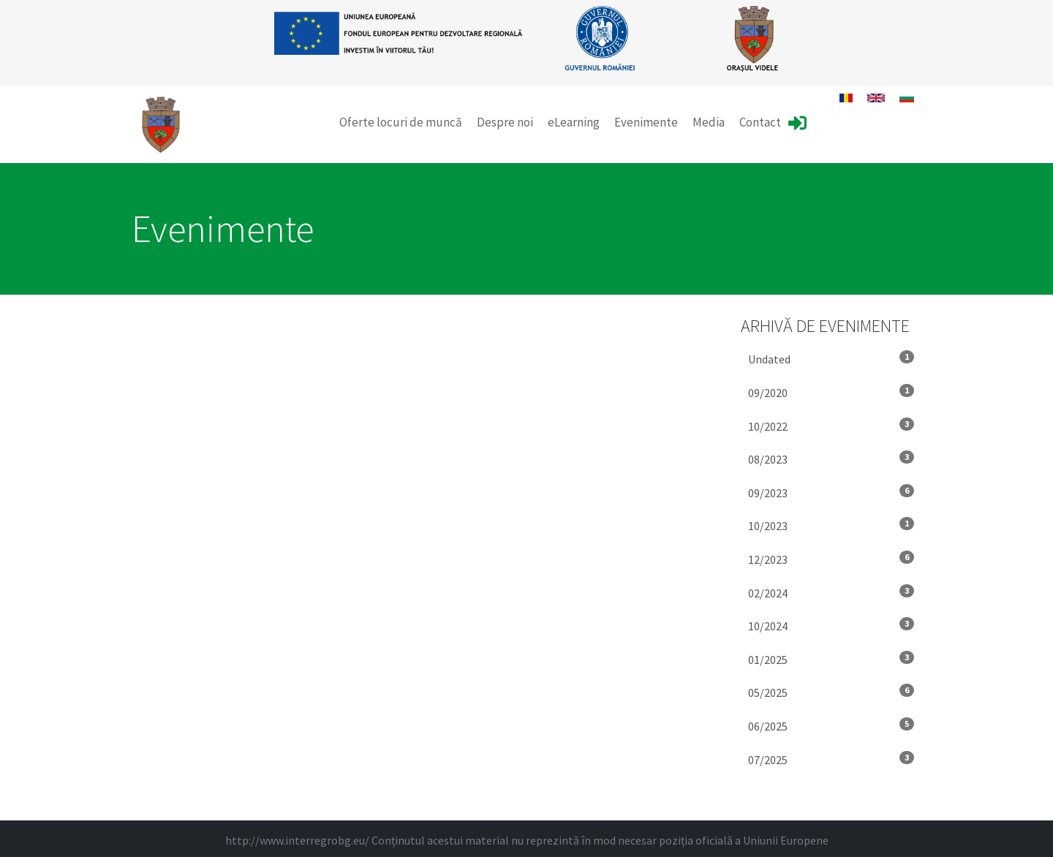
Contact (760, 122)
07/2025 (831, 759)
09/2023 (831, 492)
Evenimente (646, 122)
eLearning (574, 122)
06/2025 (831, 725)
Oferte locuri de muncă (400, 122)
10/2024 (831, 625)
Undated (831, 358)
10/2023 (831, 525)
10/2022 (831, 426)
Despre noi (505, 122)
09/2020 (831, 392)
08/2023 (831, 458)
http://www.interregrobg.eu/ (297, 840)
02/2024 (831, 592)
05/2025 (831, 692)
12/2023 (831, 559)
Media (708, 122)
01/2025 (831, 659)
